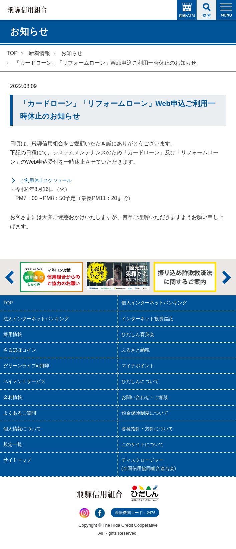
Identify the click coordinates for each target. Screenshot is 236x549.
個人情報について (22, 428)
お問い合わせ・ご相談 (145, 397)
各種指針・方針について (147, 428)
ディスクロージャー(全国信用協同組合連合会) (149, 464)
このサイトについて (143, 444)
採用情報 (12, 334)
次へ (226, 277)
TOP (12, 53)
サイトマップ (17, 460)
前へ (9, 277)
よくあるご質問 (19, 413)
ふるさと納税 (136, 350)
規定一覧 (12, 444)
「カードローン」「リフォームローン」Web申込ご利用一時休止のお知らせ (105, 63)
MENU (226, 10)
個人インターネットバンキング (154, 302)
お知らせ (71, 53)
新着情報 (39, 53)
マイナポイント (138, 365)
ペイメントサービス (24, 381)
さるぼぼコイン (19, 350)
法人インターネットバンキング (36, 318)
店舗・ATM (187, 10)
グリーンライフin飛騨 (26, 365)
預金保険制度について (145, 413)
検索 (206, 10)
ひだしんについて (140, 381)
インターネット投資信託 (147, 318)
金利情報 (12, 397)
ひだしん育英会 (138, 334)
